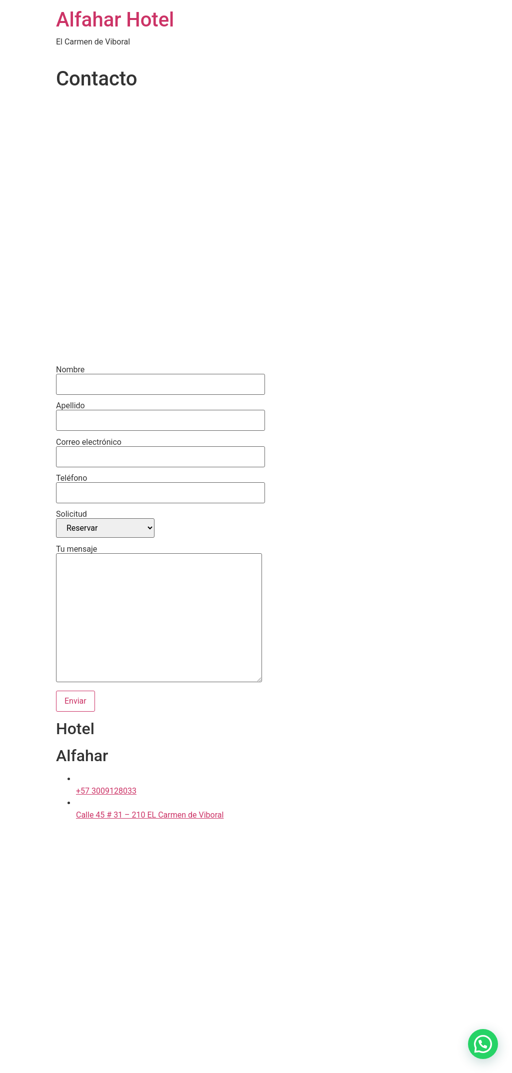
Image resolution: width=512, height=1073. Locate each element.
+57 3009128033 (106, 791)
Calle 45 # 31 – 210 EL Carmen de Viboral (150, 815)
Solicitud (105, 524)
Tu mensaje (159, 614)
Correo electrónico (160, 449)
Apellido (160, 413)
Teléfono (160, 485)
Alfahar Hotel (115, 19)
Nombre (160, 377)
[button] (483, 1044)
